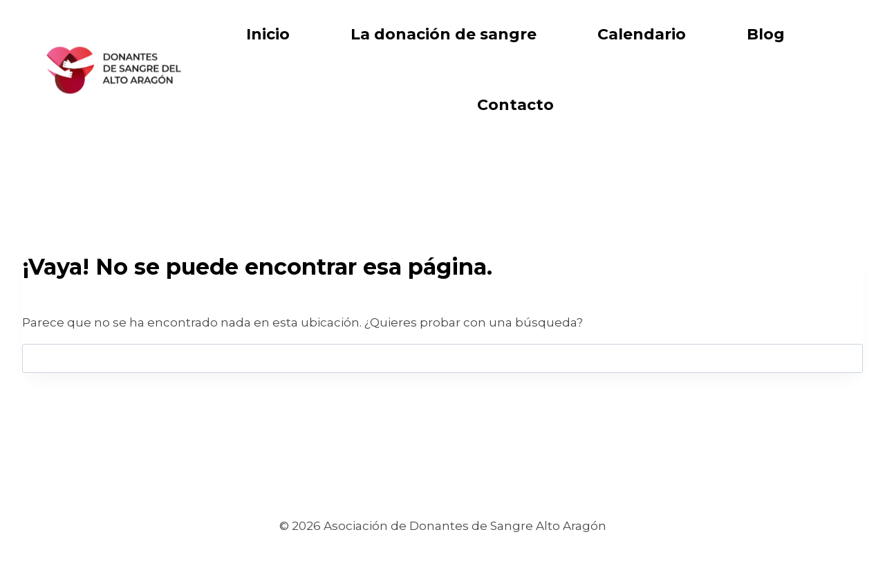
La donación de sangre (444, 34)
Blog (766, 34)
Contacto (515, 104)
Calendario (641, 34)
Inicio (268, 34)
